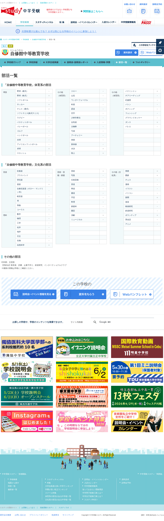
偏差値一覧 (12, 489)
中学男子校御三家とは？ (92, 493)
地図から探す (13, 483)
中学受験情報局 (90, 486)
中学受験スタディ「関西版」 (152, 474)
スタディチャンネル (55, 479)
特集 (49, 483)
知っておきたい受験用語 (92, 489)
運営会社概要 (5, 515)
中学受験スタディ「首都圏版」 (15, 474)
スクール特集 (50, 493)
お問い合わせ (20, 515)
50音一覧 (11, 486)
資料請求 (125, 479)
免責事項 (55, 515)
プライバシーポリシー (38, 515)
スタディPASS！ (91, 500)
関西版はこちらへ (93, 11)
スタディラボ (64, 507)
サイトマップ (68, 515)
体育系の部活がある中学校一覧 (58, 496)
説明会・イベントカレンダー (96, 479)
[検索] (121, 322)
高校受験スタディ (47, 3)
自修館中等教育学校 (39, 39)
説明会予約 (126, 483)
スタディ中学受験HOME (11, 39)
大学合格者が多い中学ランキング (59, 486)
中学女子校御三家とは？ (92, 496)
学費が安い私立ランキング (56, 489)
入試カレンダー (90, 483)
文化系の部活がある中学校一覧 (58, 500)
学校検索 (26, 39)
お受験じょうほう (28, 3)
